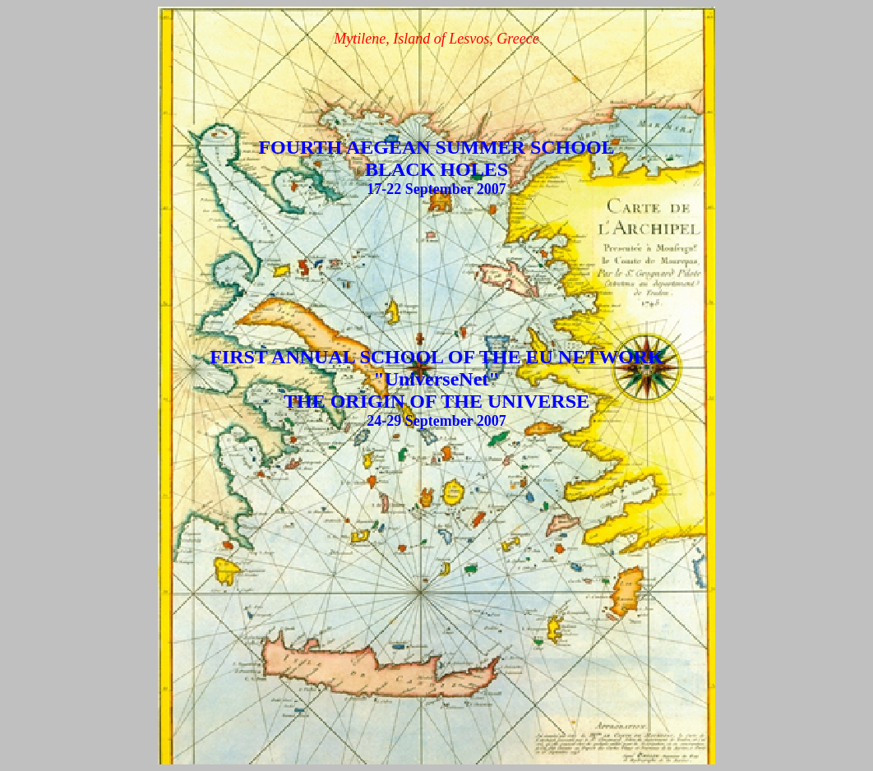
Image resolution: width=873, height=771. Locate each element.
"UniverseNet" (436, 379)
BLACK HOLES (436, 169)
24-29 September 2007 (436, 421)
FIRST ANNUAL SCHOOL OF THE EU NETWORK (436, 356)
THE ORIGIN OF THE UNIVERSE (436, 401)
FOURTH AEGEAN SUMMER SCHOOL (436, 147)
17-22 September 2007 (436, 189)
